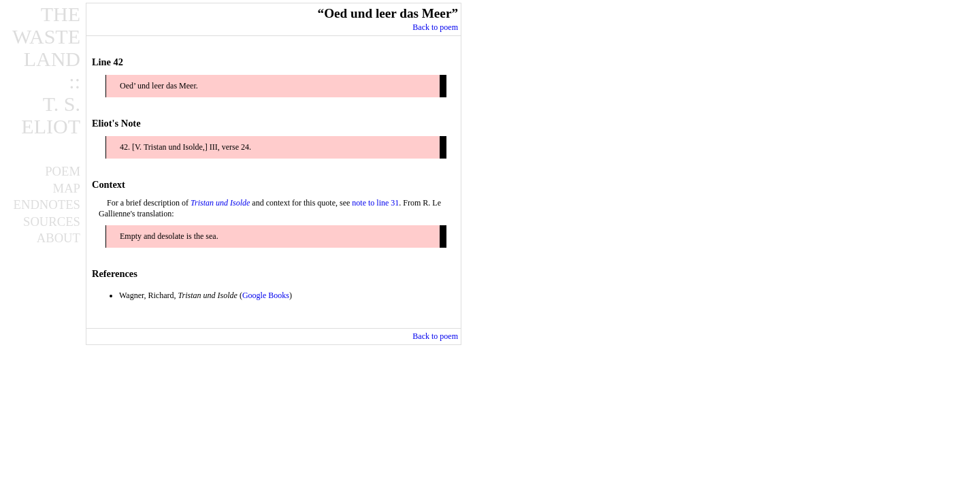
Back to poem (435, 27)
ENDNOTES (47, 205)
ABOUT (58, 238)
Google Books (265, 295)
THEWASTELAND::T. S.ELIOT (46, 70)
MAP (66, 188)
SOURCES (51, 222)
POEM (62, 171)
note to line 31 (375, 203)
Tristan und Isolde (220, 203)
